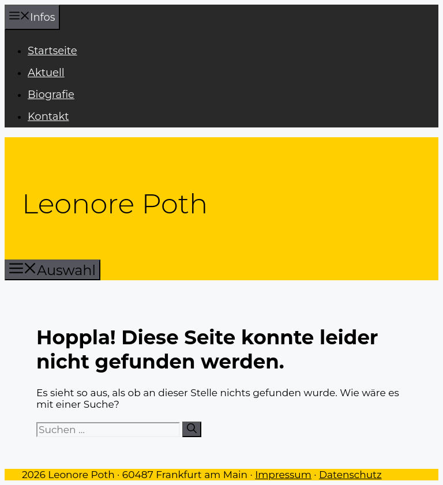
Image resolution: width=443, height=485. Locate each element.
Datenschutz (350, 474)
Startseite (52, 50)
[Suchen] (191, 429)
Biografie (51, 94)
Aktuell (46, 72)
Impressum (283, 474)
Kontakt (48, 116)
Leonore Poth (115, 203)
